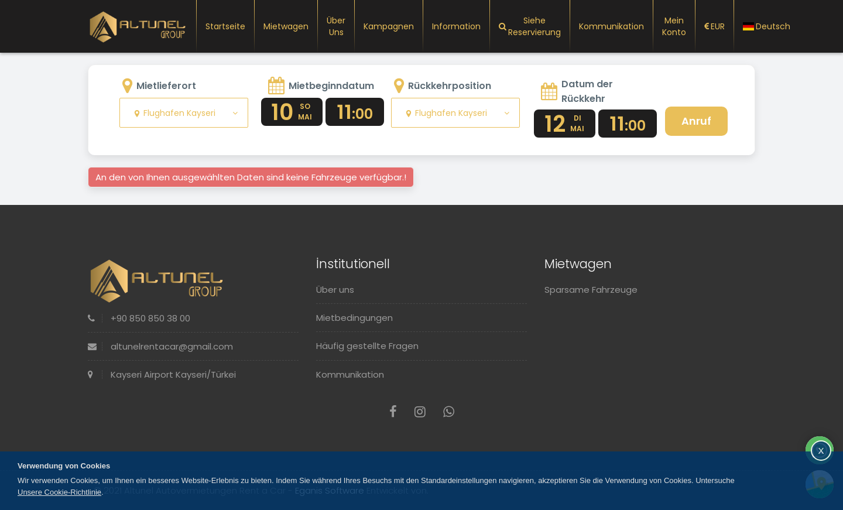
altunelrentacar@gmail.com (160, 346)
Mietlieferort (166, 86)
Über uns (336, 26)
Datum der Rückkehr (587, 91)
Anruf (696, 121)
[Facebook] (393, 412)
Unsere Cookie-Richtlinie (59, 492)
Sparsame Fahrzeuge (591, 289)
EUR (714, 26)
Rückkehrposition (449, 86)
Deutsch (766, 26)
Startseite (225, 26)
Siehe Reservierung (530, 26)
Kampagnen (389, 26)
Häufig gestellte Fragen (367, 346)
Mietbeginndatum (331, 86)
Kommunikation (611, 26)
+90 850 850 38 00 (139, 318)
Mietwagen (286, 26)
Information (456, 26)
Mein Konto (674, 26)
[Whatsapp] (448, 412)
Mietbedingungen (354, 318)
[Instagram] (420, 412)
